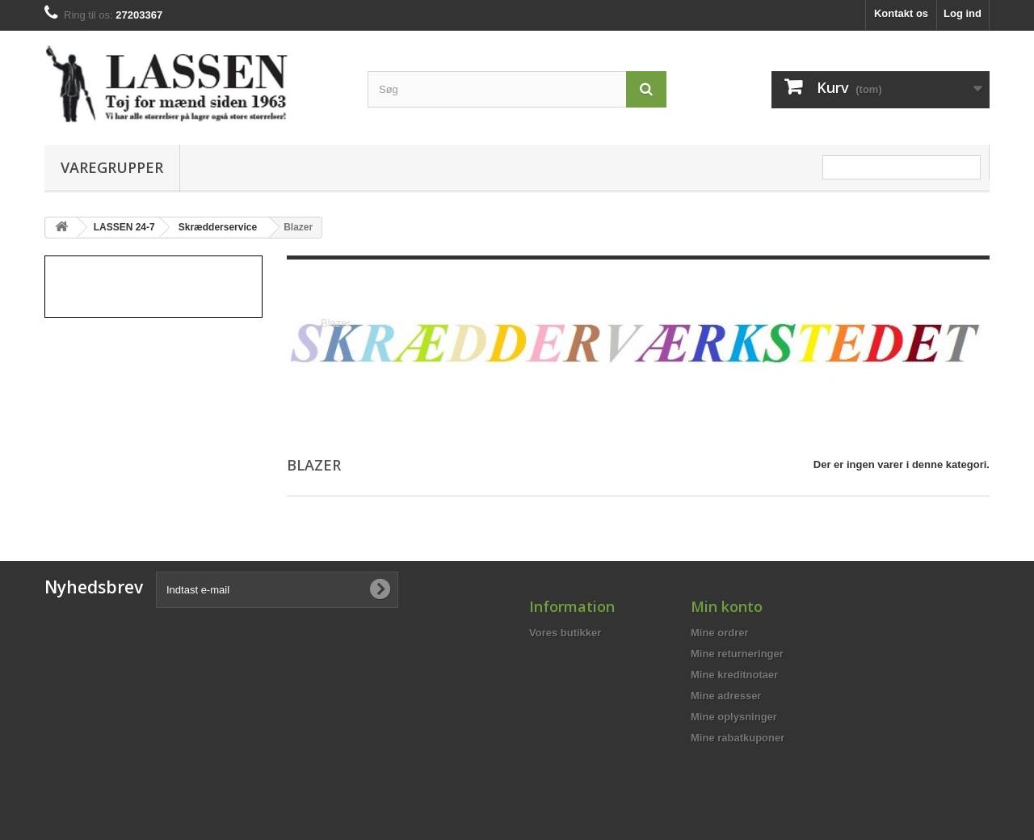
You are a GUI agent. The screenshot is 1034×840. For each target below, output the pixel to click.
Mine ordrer (720, 633)
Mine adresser (726, 696)
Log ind (962, 13)
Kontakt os (901, 13)
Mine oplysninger (734, 717)
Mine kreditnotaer (734, 675)
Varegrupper (112, 167)
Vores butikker (565, 633)
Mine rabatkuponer (737, 738)
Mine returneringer (737, 654)
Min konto (727, 606)
